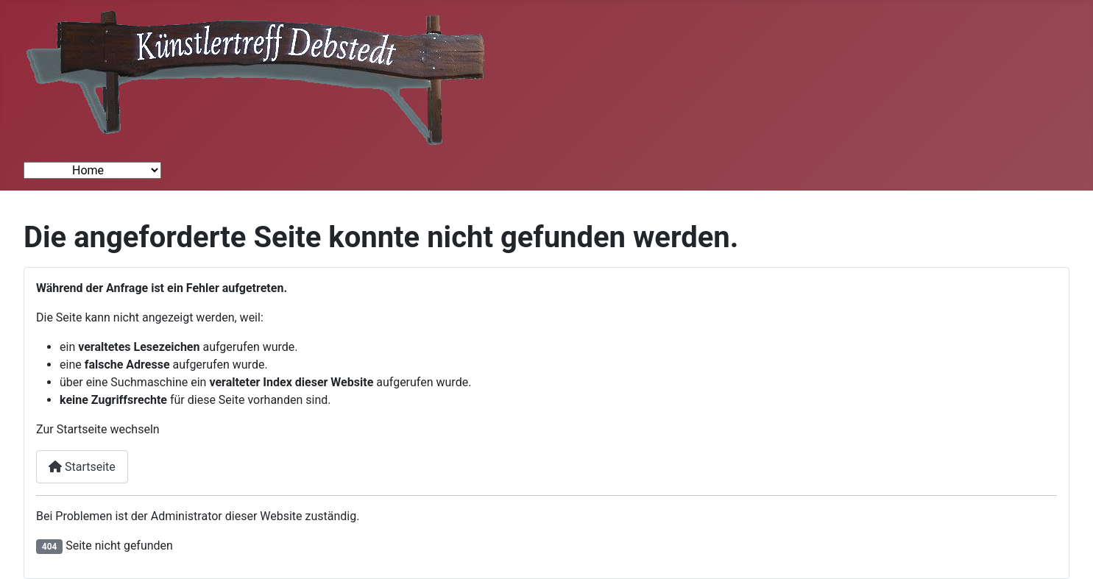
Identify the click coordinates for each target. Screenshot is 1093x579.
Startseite (82, 467)
